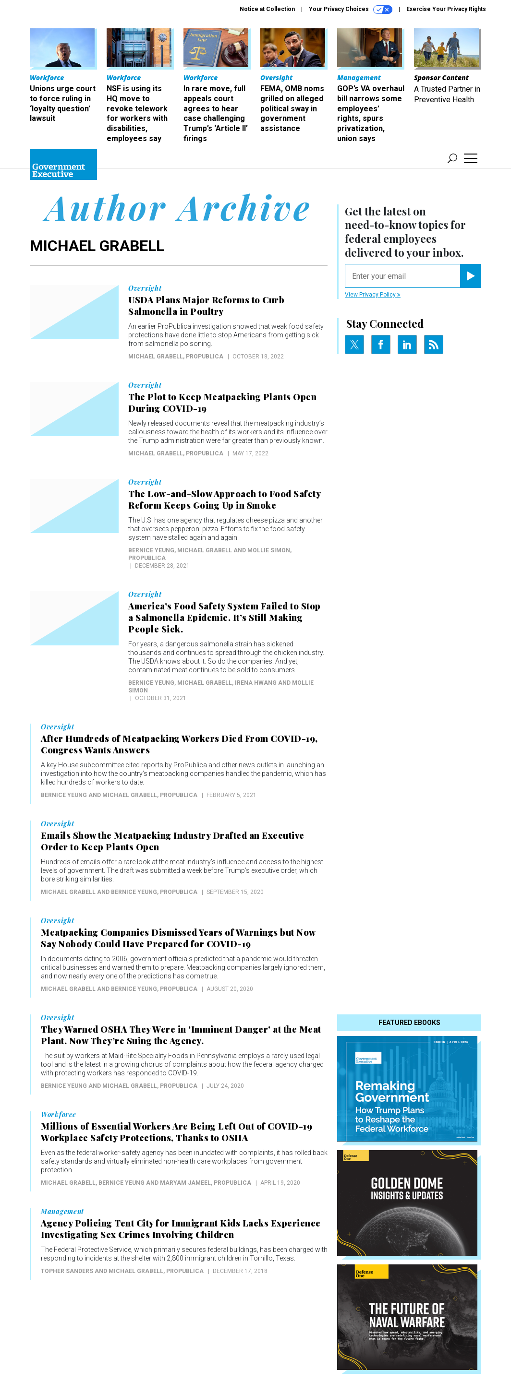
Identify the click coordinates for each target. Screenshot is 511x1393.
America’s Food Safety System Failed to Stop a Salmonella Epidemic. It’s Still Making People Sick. (224, 617)
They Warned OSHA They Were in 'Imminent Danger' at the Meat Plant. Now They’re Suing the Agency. (181, 1035)
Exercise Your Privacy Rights (446, 9)
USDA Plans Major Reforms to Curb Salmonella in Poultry (206, 305)
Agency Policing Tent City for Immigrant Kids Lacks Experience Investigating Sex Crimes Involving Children (181, 1228)
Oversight (144, 288)
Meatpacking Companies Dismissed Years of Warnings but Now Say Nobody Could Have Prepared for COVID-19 (178, 938)
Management (62, 1211)
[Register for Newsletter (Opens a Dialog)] (470, 275)
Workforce (58, 1114)
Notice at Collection (267, 9)
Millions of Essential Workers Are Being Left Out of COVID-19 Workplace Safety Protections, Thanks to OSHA (176, 1131)
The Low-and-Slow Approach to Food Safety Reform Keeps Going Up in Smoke (224, 499)
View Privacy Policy (373, 294)
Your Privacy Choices (350, 9)
